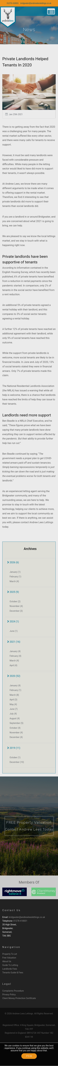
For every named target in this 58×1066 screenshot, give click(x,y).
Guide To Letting (10, 965)
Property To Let (9, 954)
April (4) (13, 665)
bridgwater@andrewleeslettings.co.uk (35, 3)
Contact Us (11, 910)
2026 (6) (13, 562)
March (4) (14, 581)
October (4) (15, 728)
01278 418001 (13, 3)
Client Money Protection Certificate (19, 998)
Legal (6, 983)
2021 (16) (13, 641)
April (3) (13, 699)
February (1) (15, 576)
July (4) (13, 713)
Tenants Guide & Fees (12, 972)
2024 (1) (13, 621)
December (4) (16, 737)
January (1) (15, 572)
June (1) (14, 631)
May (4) (13, 704)
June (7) (14, 709)
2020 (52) (13, 676)
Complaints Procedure (13, 991)
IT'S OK (29, 1056)
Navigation (11, 947)
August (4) (15, 718)
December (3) (16, 611)
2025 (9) (13, 591)
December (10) (17, 762)
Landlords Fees (9, 969)
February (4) (15, 656)
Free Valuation (9, 957)
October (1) (15, 757)
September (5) (16, 723)
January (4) (15, 651)
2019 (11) (13, 747)
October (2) (15, 601)
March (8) (14, 695)
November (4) (16, 606)
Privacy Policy (9, 994)
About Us (6, 961)
